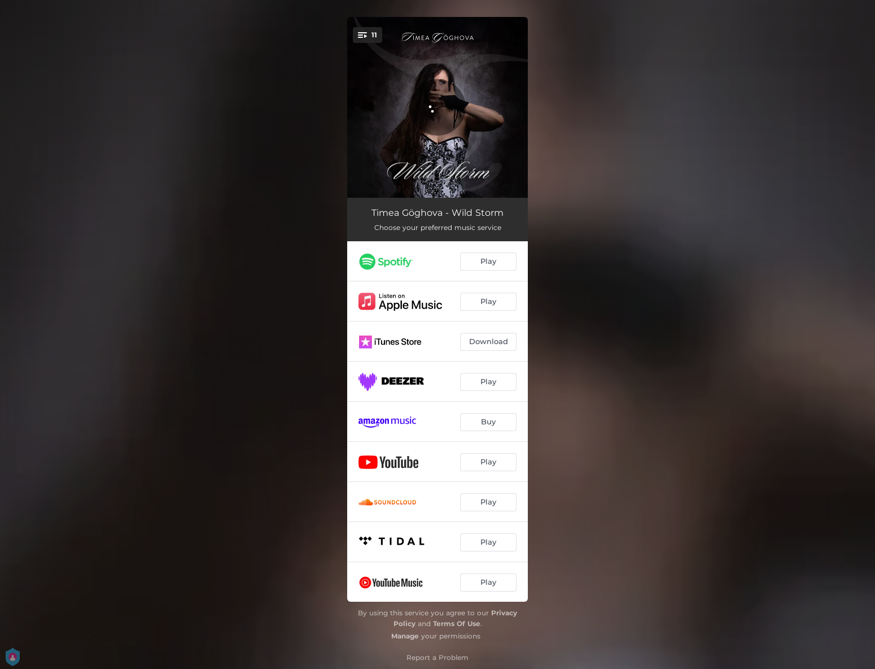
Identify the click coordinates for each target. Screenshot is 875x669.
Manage (405, 636)
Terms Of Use (456, 623)
